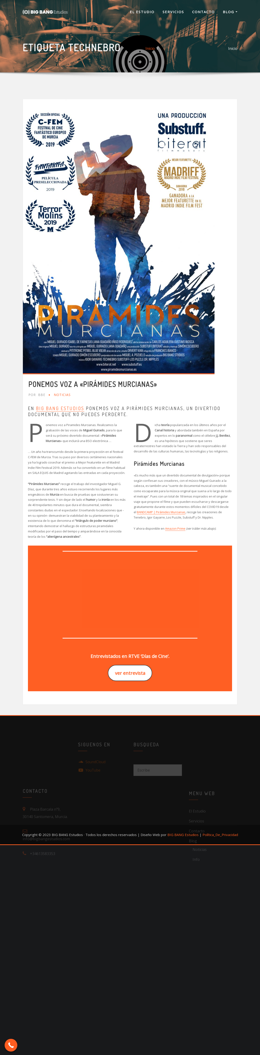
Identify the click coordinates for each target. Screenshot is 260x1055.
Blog (230, 11)
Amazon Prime (175, 590)
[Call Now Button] (11, 1045)
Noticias (62, 456)
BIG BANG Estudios (60, 470)
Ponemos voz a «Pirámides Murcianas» (92, 445)
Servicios (173, 11)
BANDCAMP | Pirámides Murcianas (161, 574)
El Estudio (142, 11)
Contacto (203, 11)
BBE (36, 456)
